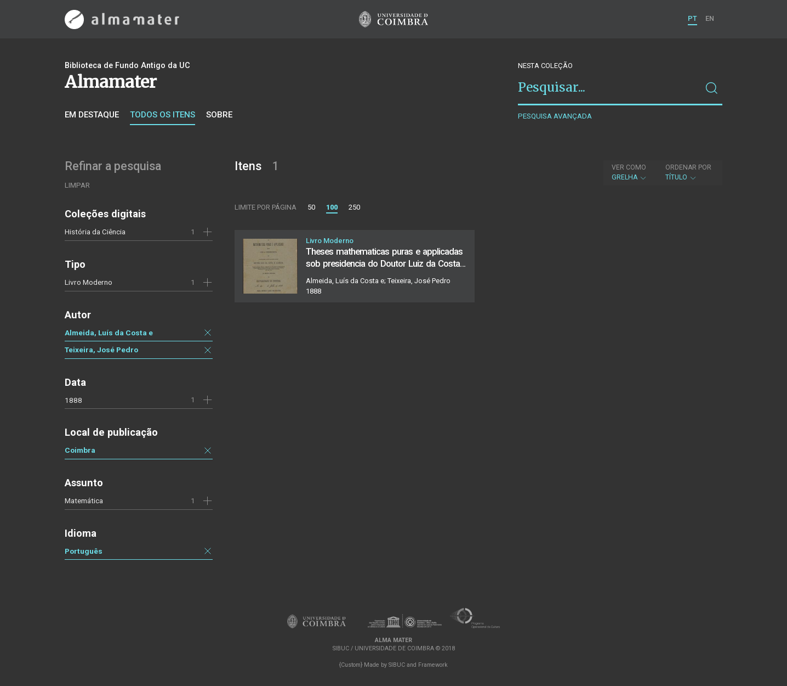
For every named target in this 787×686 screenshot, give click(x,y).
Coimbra (80, 450)
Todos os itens (162, 115)
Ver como (629, 167)
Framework (433, 664)
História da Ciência (95, 231)
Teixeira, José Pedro (101, 349)
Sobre (219, 115)
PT (692, 18)
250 (354, 207)
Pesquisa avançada (555, 116)
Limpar (77, 185)
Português (83, 551)
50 (311, 207)
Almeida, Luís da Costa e (109, 332)
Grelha (629, 172)
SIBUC (397, 664)
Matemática (84, 500)
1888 (73, 400)
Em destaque (92, 115)
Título (688, 172)
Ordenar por (688, 167)
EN (709, 18)
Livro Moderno (88, 282)
